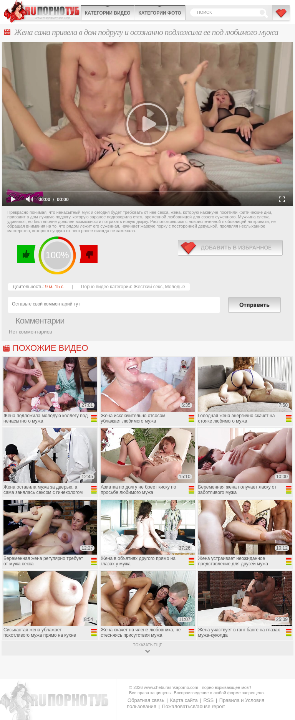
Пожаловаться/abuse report (193, 706)
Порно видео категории (106, 286)
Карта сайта (183, 700)
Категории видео (107, 13)
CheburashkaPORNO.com (42, 11)
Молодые (175, 286)
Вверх (280, 676)
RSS (208, 700)
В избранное (281, 16)
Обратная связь (146, 700)
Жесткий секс (148, 286)
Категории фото (159, 13)
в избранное (230, 248)
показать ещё (147, 645)
